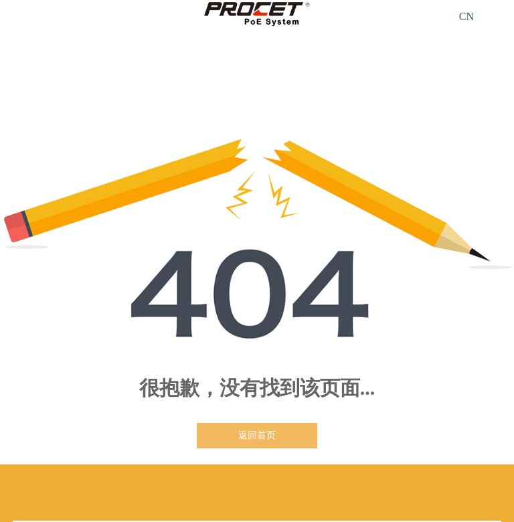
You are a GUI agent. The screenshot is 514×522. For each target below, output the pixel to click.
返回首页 (257, 435)
